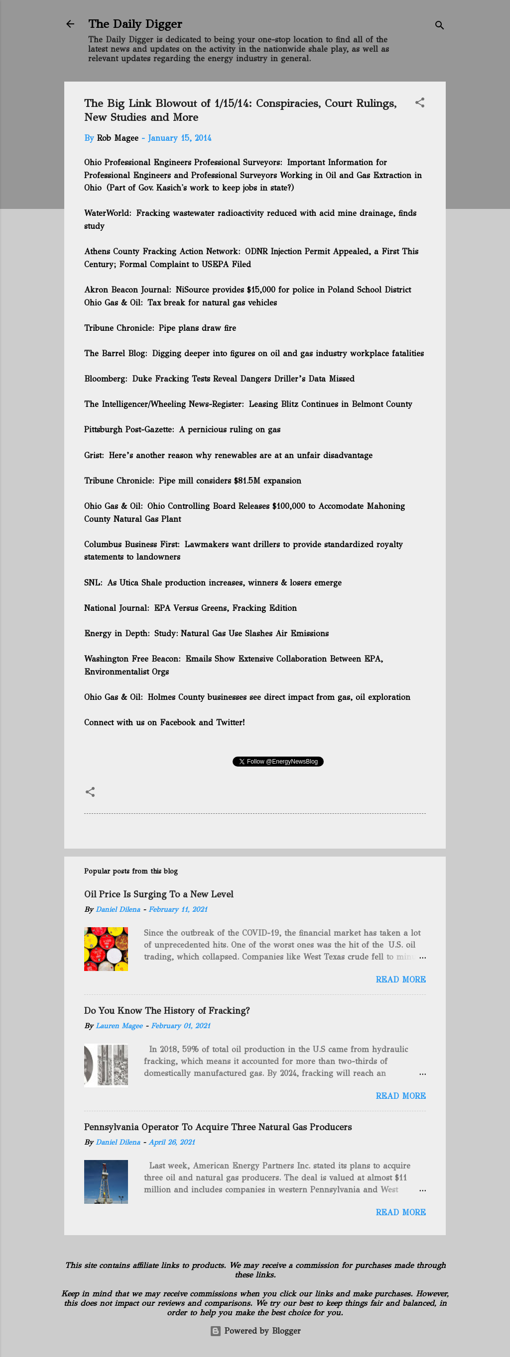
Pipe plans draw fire (197, 328)
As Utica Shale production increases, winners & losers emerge (224, 582)
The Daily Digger (135, 23)
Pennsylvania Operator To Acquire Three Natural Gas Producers (218, 1127)
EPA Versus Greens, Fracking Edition (225, 608)
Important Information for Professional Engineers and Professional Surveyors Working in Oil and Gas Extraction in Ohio (253, 175)
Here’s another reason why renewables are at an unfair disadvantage (241, 455)
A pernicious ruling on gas (229, 429)
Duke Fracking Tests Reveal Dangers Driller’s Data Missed (243, 379)
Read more (401, 979)
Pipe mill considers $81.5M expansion (230, 480)
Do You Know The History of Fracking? (167, 1010)
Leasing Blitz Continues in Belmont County (330, 404)
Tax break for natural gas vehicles (212, 302)
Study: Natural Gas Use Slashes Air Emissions (241, 633)
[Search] (440, 27)
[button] (420, 104)
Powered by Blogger (255, 1331)
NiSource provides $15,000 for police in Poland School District (293, 289)
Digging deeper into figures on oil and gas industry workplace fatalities (288, 353)
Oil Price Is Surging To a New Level (158, 894)
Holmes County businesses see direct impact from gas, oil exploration (277, 697)
